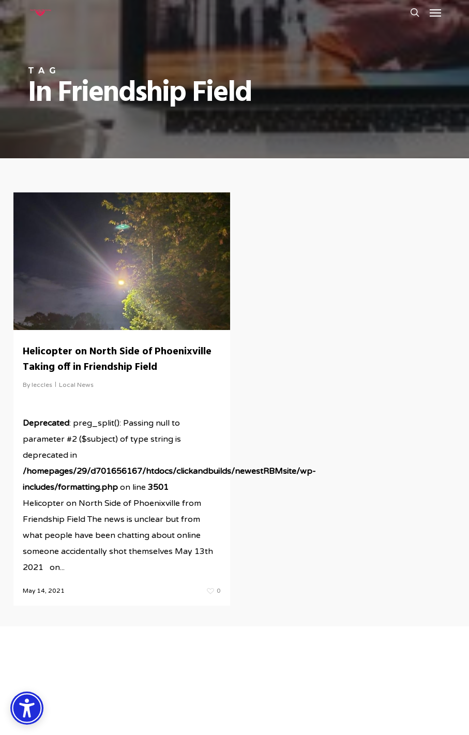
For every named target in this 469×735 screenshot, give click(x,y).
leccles (42, 384)
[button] (435, 12)
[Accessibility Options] (26, 708)
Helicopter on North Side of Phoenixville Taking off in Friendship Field (117, 359)
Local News (76, 384)
